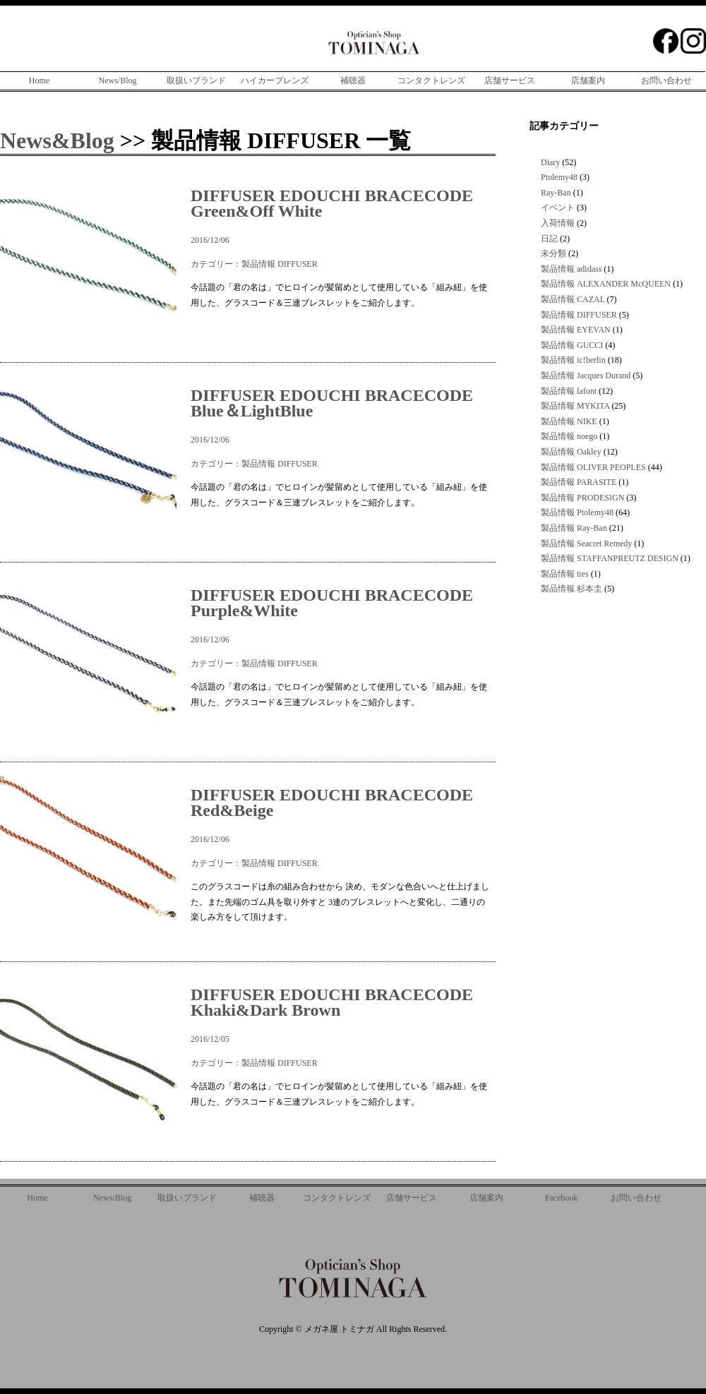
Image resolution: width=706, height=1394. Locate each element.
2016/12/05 (342, 1015)
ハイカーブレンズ (275, 80)
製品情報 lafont (569, 391)
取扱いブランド (196, 80)
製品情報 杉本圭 (571, 589)
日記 (549, 239)
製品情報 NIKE (569, 421)
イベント (558, 207)
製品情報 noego (569, 436)
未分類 (553, 253)
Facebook (561, 1198)
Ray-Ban (556, 193)
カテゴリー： (216, 264)
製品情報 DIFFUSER (279, 264)
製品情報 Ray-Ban (574, 528)
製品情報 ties (565, 574)
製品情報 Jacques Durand (585, 375)
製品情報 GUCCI (572, 345)
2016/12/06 (342, 216)
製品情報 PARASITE (578, 482)
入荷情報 (558, 223)
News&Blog (57, 140)
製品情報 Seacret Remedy (586, 543)
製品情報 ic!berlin (573, 360)
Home (39, 80)
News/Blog (118, 80)
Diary (550, 162)
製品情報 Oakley (571, 452)
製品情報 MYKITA (575, 406)
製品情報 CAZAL (573, 299)
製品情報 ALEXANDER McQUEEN (606, 284)
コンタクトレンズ (431, 80)
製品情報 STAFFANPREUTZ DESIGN (609, 558)
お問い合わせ (666, 80)
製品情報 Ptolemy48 (577, 512)
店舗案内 (588, 80)
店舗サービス (509, 80)
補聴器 (353, 80)
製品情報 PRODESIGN (582, 498)
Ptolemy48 (559, 177)
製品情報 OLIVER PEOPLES (593, 467)
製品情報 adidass (571, 269)
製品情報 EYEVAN (576, 330)
